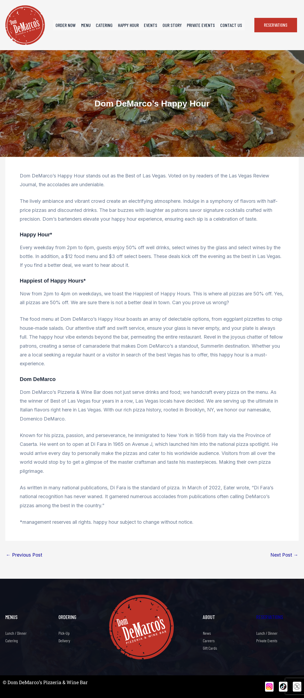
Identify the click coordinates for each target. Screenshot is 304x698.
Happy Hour (129, 25)
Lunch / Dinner (16, 633)
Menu (88, 25)
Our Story (170, 25)
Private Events (199, 25)
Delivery (64, 640)
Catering (105, 25)
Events (150, 25)
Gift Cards (210, 648)
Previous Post (24, 555)
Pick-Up (64, 633)
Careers (209, 640)
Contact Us (228, 25)
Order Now (69, 25)
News (207, 633)
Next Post (284, 555)
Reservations (269, 617)
